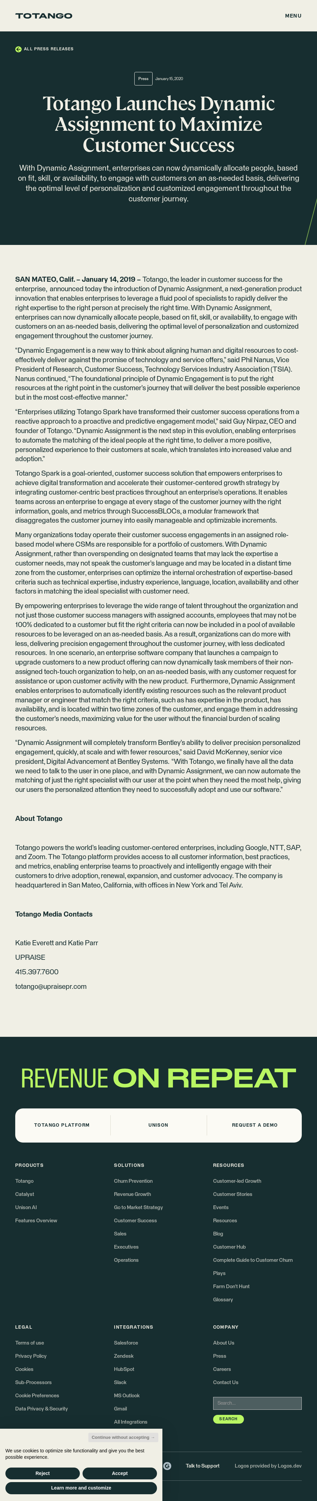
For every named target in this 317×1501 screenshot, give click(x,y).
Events (221, 1207)
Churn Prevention (133, 1181)
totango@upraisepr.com (51, 986)
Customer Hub (229, 1247)
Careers (222, 1369)
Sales (120, 1233)
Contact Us (226, 1382)
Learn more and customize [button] (81, 1488)
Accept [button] (120, 1473)
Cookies (24, 1369)
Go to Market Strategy (138, 1207)
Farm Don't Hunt (231, 1286)
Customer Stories (232, 1194)
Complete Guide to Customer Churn (253, 1260)
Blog (218, 1233)
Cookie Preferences (37, 1395)
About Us (223, 1343)
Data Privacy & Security (41, 1408)
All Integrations (131, 1422)
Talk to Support (203, 1466)
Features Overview (36, 1220)
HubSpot (124, 1369)
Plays (219, 1273)
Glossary (223, 1299)
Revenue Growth (132, 1194)
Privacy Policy (31, 1356)
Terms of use (29, 1343)
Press (219, 1356)
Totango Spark (37, 473)
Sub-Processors (33, 1382)
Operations (126, 1260)
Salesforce (126, 1343)
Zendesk (124, 1356)
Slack (120, 1382)
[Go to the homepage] (43, 16)
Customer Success (135, 1220)
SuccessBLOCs (156, 511)
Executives (126, 1247)
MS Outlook (127, 1395)
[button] (293, 16)
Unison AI (26, 1207)
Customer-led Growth (237, 1181)
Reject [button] (43, 1473)
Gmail (120, 1408)
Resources (225, 1220)
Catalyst (24, 1194)
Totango (154, 279)
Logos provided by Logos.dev (268, 1466)
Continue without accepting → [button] (123, 1437)
